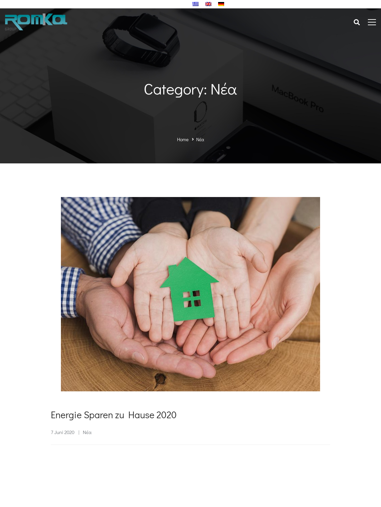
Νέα (87, 432)
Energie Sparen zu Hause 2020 (114, 415)
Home (182, 139)
